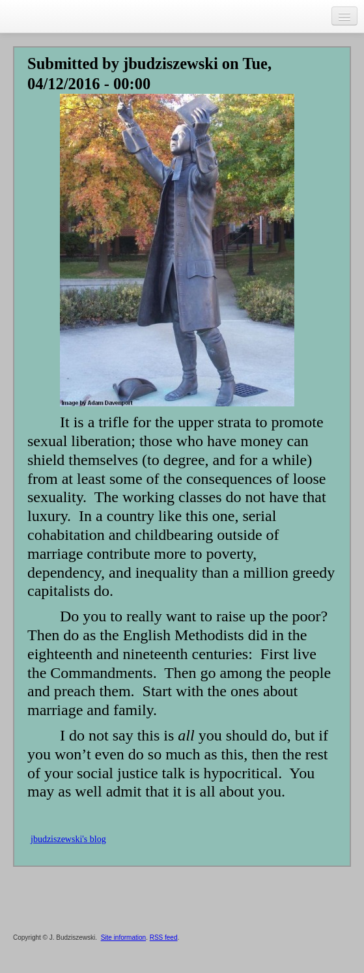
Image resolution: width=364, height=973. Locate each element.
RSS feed (164, 937)
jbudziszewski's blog (68, 839)
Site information (123, 937)
